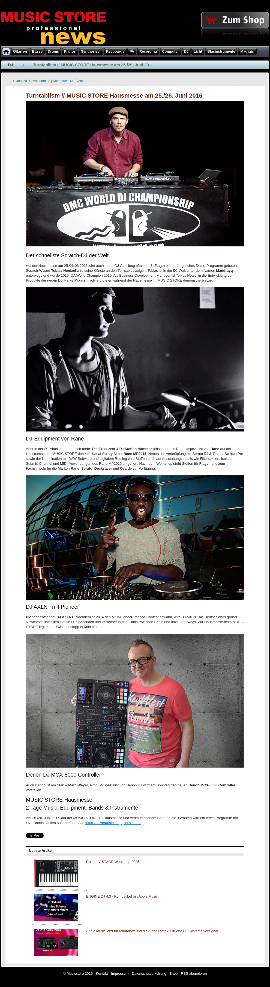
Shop (173, 973)
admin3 (45, 81)
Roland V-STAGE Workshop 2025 (112, 862)
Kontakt (102, 973)
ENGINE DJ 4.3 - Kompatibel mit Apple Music (122, 896)
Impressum (119, 973)
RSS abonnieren (194, 973)
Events (79, 81)
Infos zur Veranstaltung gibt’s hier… (113, 823)
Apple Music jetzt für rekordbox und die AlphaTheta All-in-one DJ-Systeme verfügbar (152, 931)
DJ (10, 64)
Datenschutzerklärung (149, 973)
